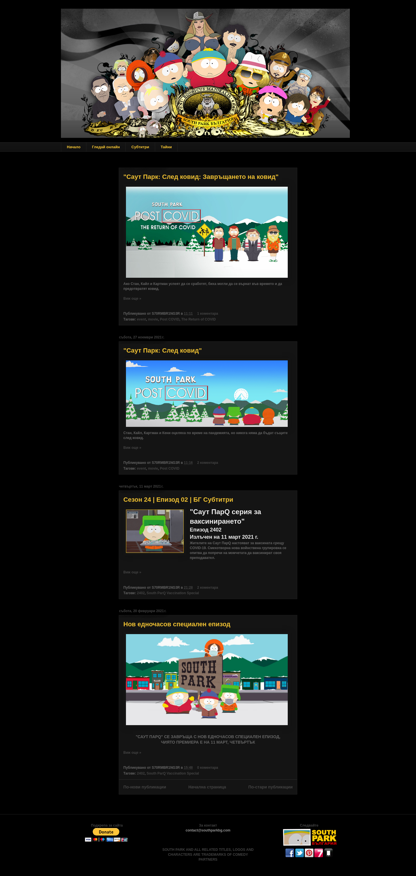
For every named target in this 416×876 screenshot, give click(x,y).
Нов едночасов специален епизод (177, 624)
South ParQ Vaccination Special (172, 593)
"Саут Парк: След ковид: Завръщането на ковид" (200, 176)
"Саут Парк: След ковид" (162, 350)
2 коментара (207, 463)
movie (153, 319)
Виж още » (132, 299)
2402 (141, 593)
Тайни (166, 147)
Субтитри (140, 147)
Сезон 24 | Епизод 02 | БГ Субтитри (178, 499)
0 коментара (207, 768)
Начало (74, 147)
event (141, 319)
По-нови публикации (144, 787)
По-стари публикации (270, 787)
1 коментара (207, 314)
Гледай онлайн (106, 147)
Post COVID (169, 319)
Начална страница (207, 787)
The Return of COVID (198, 319)
